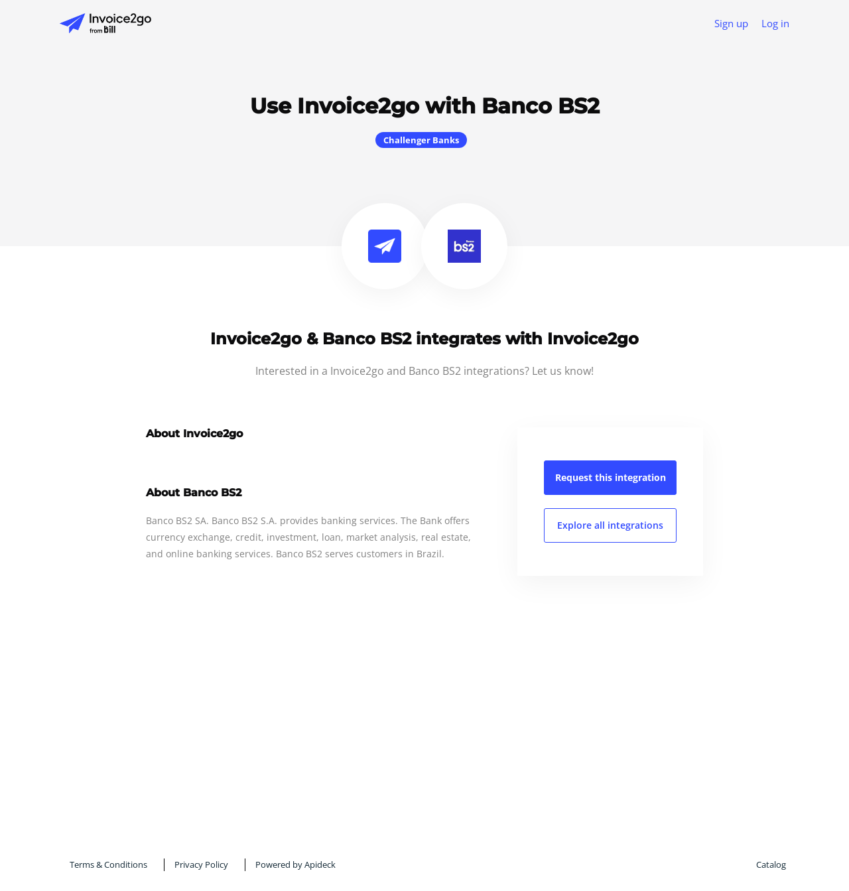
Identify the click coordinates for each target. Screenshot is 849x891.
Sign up (731, 23)
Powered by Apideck (295, 864)
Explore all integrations (610, 525)
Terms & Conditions (108, 864)
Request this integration (610, 477)
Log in (775, 23)
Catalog (771, 864)
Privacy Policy (201, 864)
